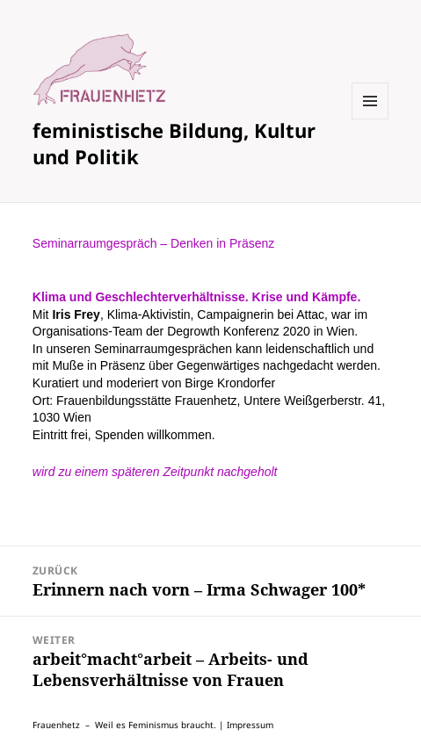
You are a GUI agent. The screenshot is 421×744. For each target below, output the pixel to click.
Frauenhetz (56, 725)
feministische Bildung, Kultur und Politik (174, 143)
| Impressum (246, 725)
